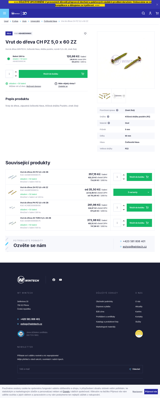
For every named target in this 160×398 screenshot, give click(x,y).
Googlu (66, 391)
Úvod (6, 21)
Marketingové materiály (106, 327)
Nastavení (137, 391)
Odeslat (134, 369)
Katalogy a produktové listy (107, 322)
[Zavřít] (157, 4)
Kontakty (139, 317)
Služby (138, 322)
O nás (137, 301)
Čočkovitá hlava (50, 21)
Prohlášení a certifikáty (105, 317)
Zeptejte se (63, 86)
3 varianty (132, 192)
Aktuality (138, 306)
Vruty (24, 21)
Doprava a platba (103, 306)
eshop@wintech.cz (135, 246)
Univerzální (35, 21)
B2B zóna (100, 312)
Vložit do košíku (50, 74)
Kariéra (138, 312)
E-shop (15, 21)
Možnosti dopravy (33, 86)
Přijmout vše (151, 391)
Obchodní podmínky (104, 301)
